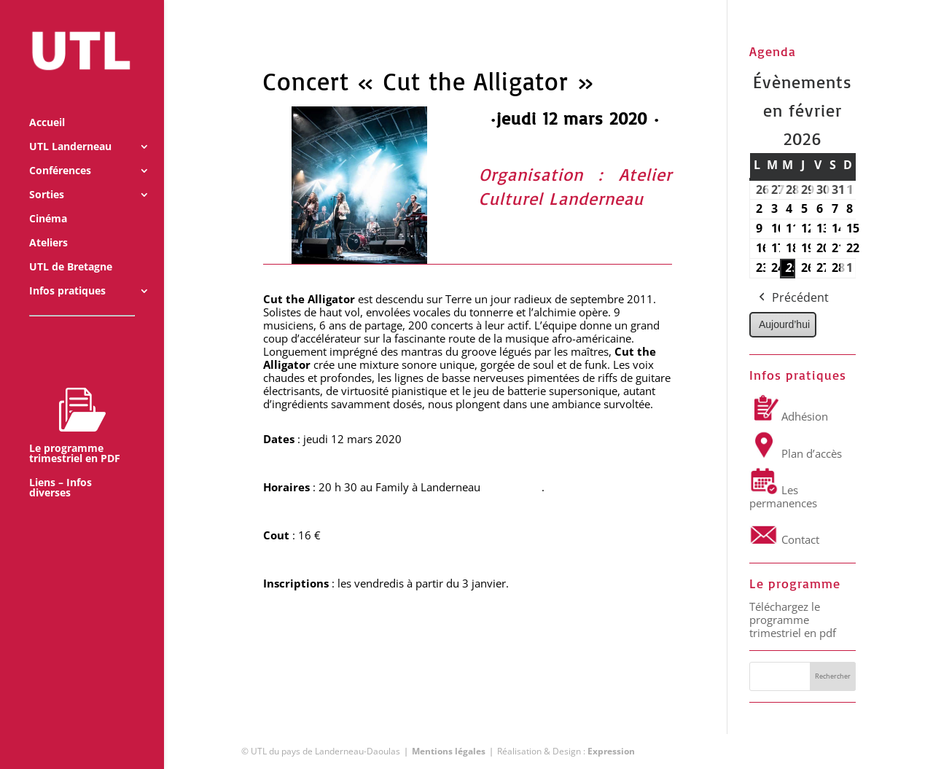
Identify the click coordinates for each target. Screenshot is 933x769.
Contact (784, 539)
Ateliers (48, 224)
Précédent (792, 298)
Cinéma (48, 200)
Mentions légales (448, 751)
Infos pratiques (67, 272)
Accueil (47, 103)
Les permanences (783, 496)
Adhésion (788, 416)
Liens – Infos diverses (60, 469)
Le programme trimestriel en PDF (74, 406)
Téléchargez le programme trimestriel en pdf (792, 619)
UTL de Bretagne (70, 248)
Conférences (60, 151)
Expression (611, 751)
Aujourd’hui (784, 324)
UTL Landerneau (70, 127)
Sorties (46, 175)
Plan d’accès (795, 453)
